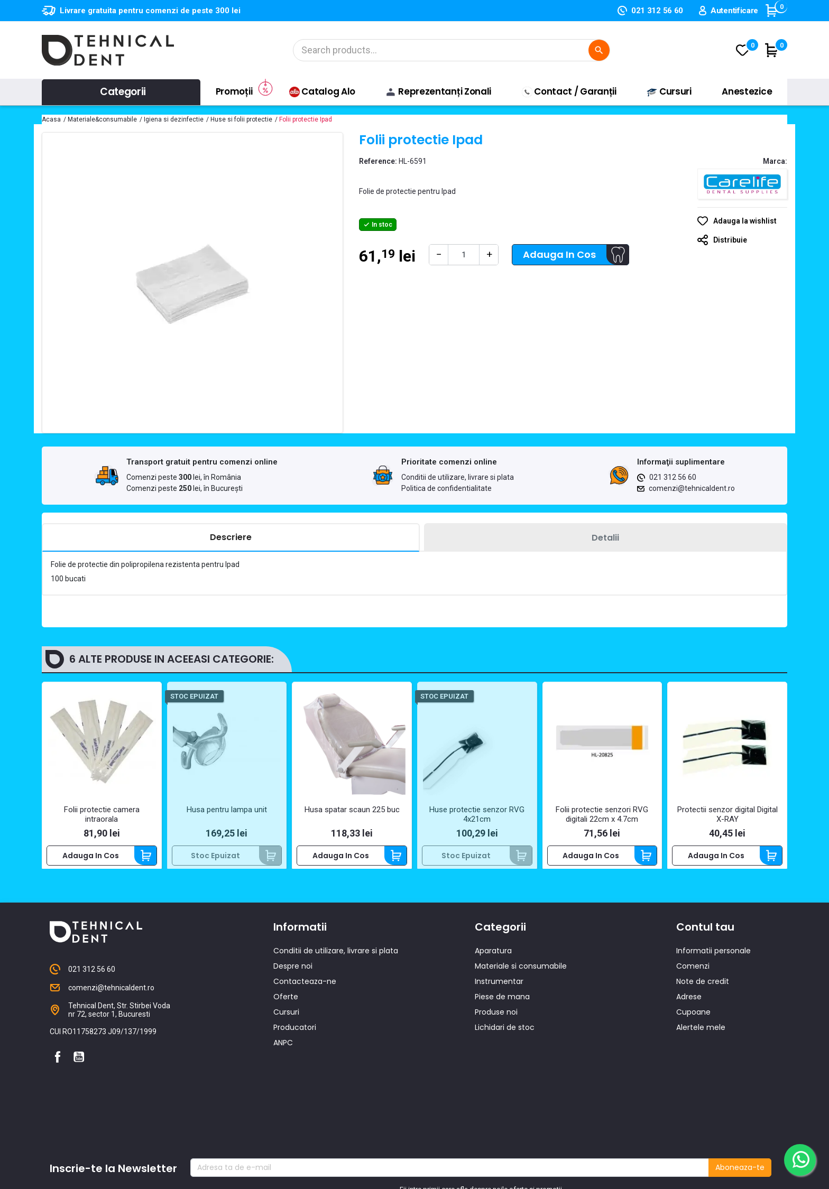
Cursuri (286, 1022)
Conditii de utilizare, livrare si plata (457, 477)
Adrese (689, 1006)
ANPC (283, 1052)
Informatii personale (713, 960)
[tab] (231, 537)
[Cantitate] (464, 255)
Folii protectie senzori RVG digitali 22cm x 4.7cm (602, 814)
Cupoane (693, 1022)
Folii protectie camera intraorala (102, 814)
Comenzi (693, 976)
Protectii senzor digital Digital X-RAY (727, 814)
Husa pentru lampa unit (227, 809)
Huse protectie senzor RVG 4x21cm (476, 814)
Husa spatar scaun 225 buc (352, 809)
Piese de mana (502, 1006)
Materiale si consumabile (521, 976)
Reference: (378, 161)
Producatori (294, 1037)
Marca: (775, 161)
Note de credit (702, 991)
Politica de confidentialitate (446, 488)
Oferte (285, 1006)
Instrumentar (499, 991)
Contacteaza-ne (304, 991)
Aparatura (493, 960)
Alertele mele (700, 1037)
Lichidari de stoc (505, 1037)
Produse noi (496, 1022)
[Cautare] (451, 50)
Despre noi (292, 976)
